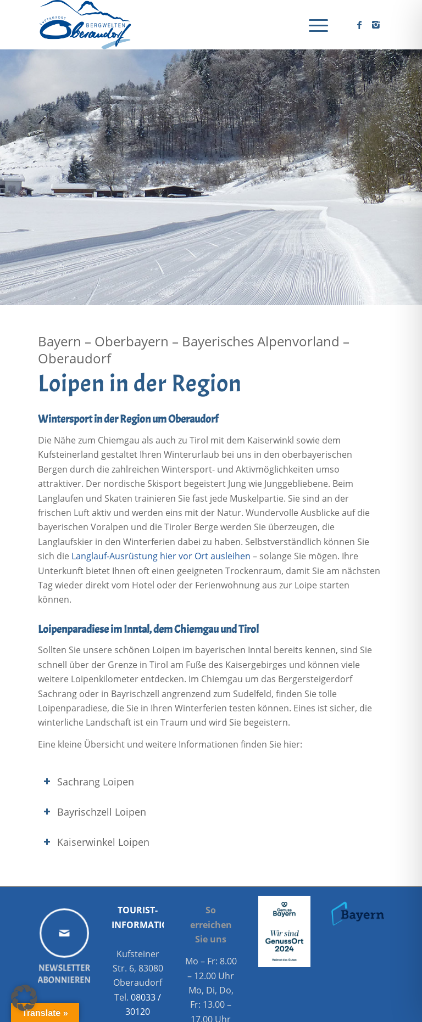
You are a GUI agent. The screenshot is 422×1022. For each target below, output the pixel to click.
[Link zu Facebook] (359, 24)
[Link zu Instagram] (376, 24)
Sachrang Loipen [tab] (88, 781)
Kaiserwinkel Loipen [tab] (96, 842)
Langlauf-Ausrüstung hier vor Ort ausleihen (161, 556)
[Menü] (313, 24)
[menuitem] (313, 24)
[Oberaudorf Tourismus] (84, 24)
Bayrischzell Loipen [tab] (94, 811)
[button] (24, 998)
